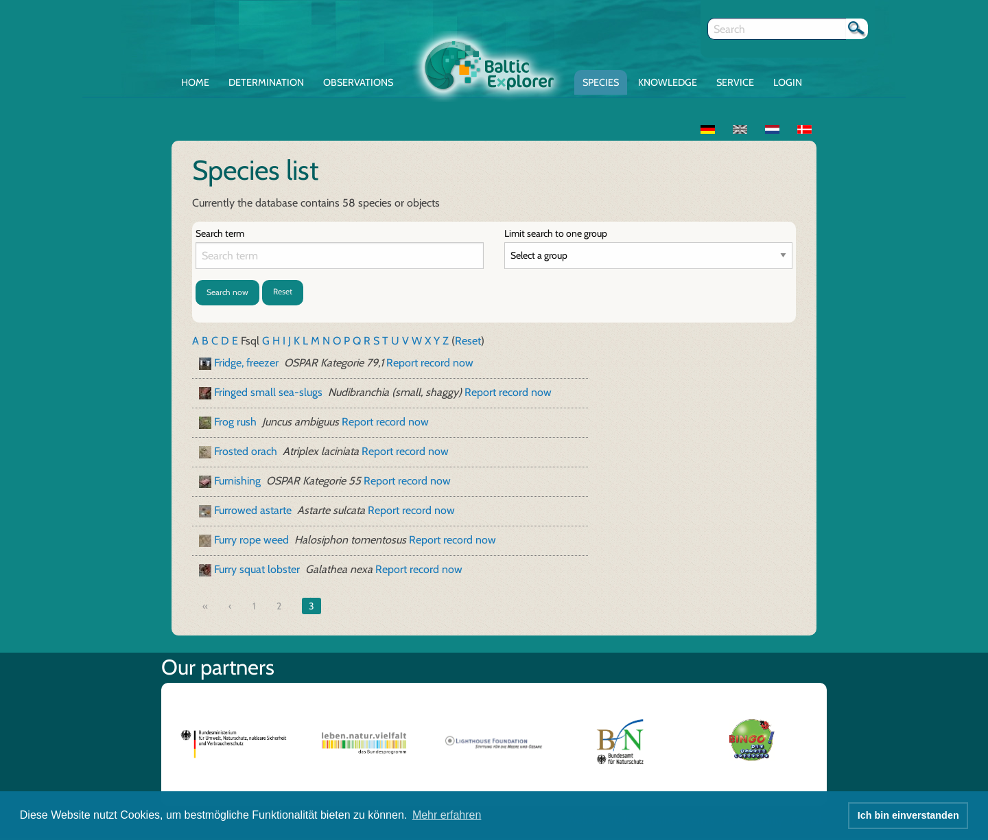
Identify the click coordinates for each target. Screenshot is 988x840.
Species (601, 82)
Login (787, 82)
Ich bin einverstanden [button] (908, 815)
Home (195, 82)
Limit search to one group (555, 233)
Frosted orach (245, 451)
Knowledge (667, 82)
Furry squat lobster (257, 569)
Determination (266, 82)
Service (735, 82)
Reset (282, 291)
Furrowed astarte (253, 510)
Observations (358, 82)
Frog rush (235, 421)
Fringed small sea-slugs (268, 392)
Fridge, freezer (246, 362)
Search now (227, 292)
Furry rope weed (251, 539)
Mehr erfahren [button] (447, 815)
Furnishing (237, 480)
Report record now (429, 362)
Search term (220, 233)
